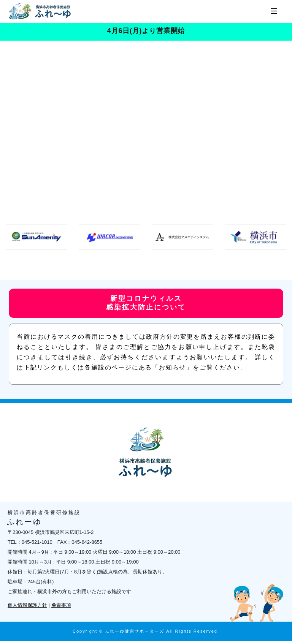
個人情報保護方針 (27, 605)
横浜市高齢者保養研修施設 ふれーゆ (41, 11)
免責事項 (61, 605)
